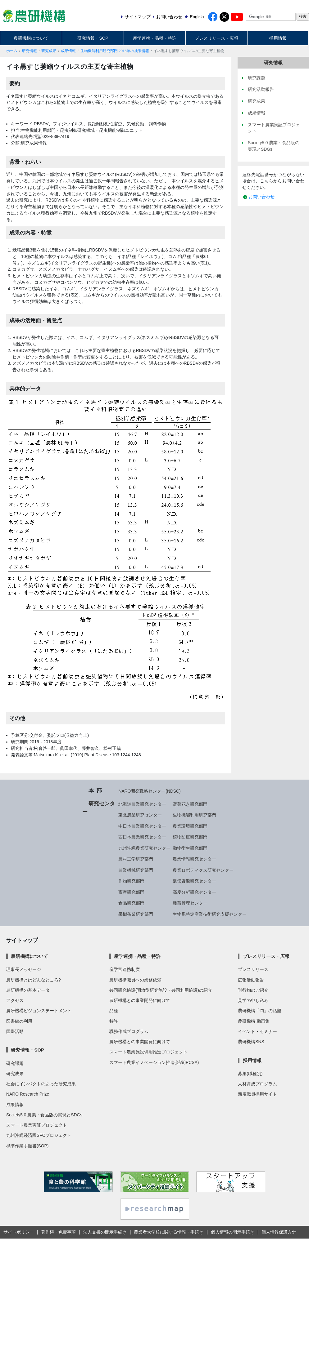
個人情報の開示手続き (232, 1232)
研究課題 (15, 1063)
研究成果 (48, 51)
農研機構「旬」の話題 (259, 1010)
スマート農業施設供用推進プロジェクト (148, 1051)
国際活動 (15, 1031)
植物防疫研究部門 (190, 836)
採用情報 (278, 38)
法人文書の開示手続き (105, 1232)
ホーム (11, 51)
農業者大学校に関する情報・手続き (168, 1232)
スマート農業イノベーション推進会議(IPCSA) (154, 1062)
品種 (113, 1010)
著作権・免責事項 (58, 1232)
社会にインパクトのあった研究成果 (41, 1083)
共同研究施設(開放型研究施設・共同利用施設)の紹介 (160, 990)
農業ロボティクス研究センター (203, 870)
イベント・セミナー (257, 1031)
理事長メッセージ (23, 969)
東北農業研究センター (140, 814)
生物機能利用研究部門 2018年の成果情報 (114, 51)
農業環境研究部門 (190, 826)
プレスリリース (253, 969)
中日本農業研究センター (142, 826)
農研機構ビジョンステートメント (38, 1010)
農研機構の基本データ (28, 990)
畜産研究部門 (131, 892)
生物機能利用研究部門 (194, 814)
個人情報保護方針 (278, 1232)
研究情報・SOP (92, 38)
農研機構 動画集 (254, 1021)
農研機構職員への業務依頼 (135, 979)
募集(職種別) (250, 1073)
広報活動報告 (251, 979)
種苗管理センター (190, 903)
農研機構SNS (251, 1041)
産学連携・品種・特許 (154, 38)
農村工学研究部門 (135, 858)
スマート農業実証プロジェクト (36, 1125)
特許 (113, 1021)
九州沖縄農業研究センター (144, 848)
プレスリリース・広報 (216, 38)
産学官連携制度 (124, 969)
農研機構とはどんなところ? (33, 979)
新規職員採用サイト (257, 1094)
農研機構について (31, 38)
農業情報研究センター (194, 858)
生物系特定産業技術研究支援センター (210, 914)
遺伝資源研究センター (194, 881)
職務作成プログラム (128, 1031)
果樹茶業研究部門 (135, 914)
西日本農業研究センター (142, 836)
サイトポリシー (18, 1232)
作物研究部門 (131, 881)
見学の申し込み (253, 1000)
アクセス (15, 1000)
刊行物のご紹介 (253, 990)
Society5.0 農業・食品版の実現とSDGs (44, 1114)
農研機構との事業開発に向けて (139, 1000)
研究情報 (29, 51)
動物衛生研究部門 (190, 848)
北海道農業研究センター (142, 804)
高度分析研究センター (194, 892)
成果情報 (68, 51)
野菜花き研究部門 (190, 804)
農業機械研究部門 (135, 870)
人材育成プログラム (257, 1083)
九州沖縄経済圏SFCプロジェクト (38, 1135)
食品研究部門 (131, 903)
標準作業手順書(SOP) (27, 1145)
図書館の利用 (19, 1021)
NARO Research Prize (27, 1094)
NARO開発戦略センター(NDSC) (149, 791)
